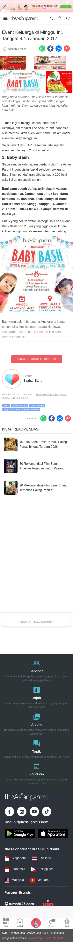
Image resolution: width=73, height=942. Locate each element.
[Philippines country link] (42, 869)
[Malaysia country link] (14, 880)
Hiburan (27, 394)
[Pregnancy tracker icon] (36, 923)
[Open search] (51, 18)
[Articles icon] (20, 923)
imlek (6, 405)
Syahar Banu (32, 380)
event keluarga (20, 405)
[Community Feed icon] (52, 923)
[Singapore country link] (15, 858)
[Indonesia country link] (15, 869)
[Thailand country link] (41, 858)
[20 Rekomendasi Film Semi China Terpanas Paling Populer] (36, 488)
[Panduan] (36, 773)
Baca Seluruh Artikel (36, 359)
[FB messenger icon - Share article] (58, 48)
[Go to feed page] (24, 18)
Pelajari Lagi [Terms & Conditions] (34, 938)
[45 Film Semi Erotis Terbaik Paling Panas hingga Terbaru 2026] (36, 444)
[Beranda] (36, 669)
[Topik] (36, 748)
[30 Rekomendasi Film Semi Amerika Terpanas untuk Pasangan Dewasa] (36, 466)
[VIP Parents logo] (48, 905)
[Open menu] (5, 18)
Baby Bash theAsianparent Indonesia (21, 409)
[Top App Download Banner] (36, 6)
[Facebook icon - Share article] (50, 48)
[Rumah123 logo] (19, 905)
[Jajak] (36, 696)
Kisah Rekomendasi (20, 429)
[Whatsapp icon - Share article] (42, 48)
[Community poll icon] (67, 923)
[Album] (36, 723)
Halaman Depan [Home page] (10, 394)
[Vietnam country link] (39, 880)
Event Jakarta (37, 405)
